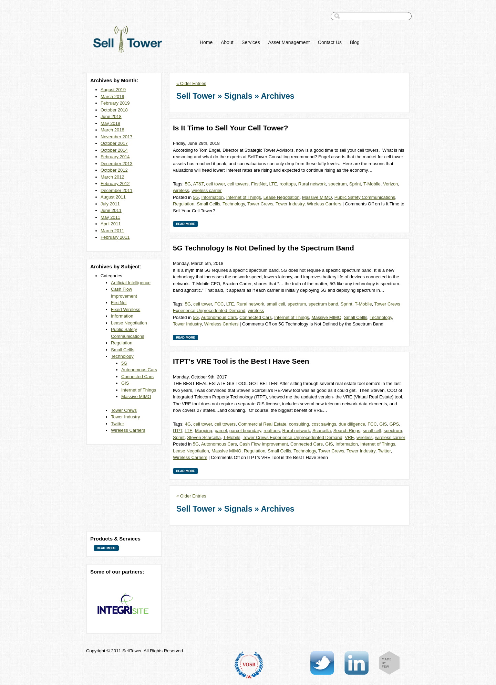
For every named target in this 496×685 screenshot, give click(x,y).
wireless (181, 190)
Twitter (117, 423)
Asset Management (289, 42)
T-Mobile (372, 183)
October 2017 (114, 143)
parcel (221, 430)
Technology (122, 356)
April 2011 (111, 223)
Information (122, 316)
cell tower (215, 183)
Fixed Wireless (125, 309)
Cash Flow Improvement (263, 444)
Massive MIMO (136, 396)
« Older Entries (191, 83)
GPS (394, 424)
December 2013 (117, 163)
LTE (273, 183)
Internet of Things (138, 390)
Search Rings (346, 430)
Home (206, 42)
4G (188, 424)
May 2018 (110, 123)
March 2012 (112, 177)
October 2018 (114, 110)
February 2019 (115, 103)
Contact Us (330, 42)
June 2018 (111, 116)
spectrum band (323, 304)
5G (124, 363)
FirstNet (119, 302)
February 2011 (115, 237)
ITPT (177, 430)
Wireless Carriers (128, 430)
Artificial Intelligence (131, 282)
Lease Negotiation (129, 322)
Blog (355, 42)
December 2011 (117, 190)
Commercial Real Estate (262, 424)
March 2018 (112, 129)
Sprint (355, 183)
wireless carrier (206, 190)
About (227, 42)
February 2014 (115, 156)
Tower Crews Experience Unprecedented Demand (292, 437)
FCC (219, 304)
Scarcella (321, 430)
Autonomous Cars (139, 369)
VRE (349, 437)
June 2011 (111, 210)
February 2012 (115, 183)
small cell (276, 304)
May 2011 (110, 217)
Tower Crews (124, 410)
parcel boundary (245, 430)
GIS (125, 383)
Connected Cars (137, 376)
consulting (299, 424)
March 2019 (112, 96)
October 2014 (114, 150)
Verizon (390, 183)
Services (250, 42)
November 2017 (117, 136)
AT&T (198, 183)
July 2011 (110, 203)
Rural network (312, 183)
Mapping (203, 430)
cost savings (324, 424)
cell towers (237, 183)
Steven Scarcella (204, 437)
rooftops (288, 183)
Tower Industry (125, 416)
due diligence (352, 424)
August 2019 (113, 89)
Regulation (121, 342)
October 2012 (114, 170)
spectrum (337, 183)
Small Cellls (122, 349)
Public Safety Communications (364, 197)
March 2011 (112, 230)
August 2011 (113, 197)
